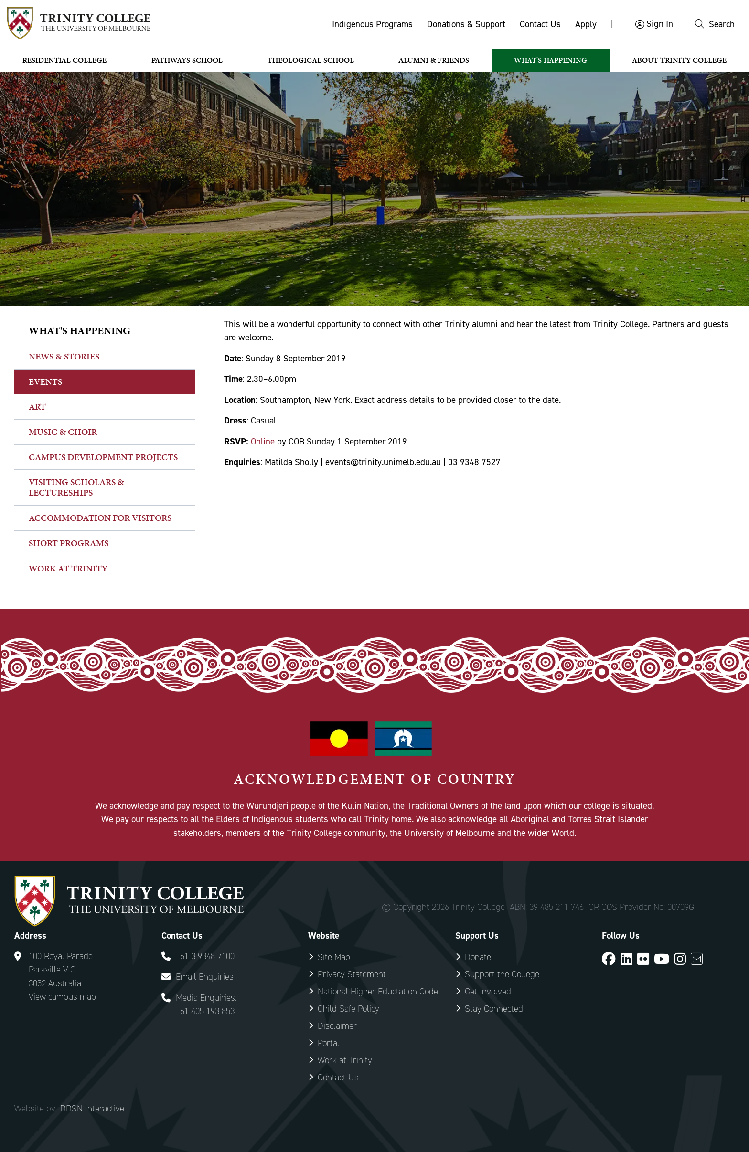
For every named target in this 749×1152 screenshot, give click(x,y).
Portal (329, 1043)
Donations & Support (466, 24)
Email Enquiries (205, 977)
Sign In (659, 24)
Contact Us (540, 24)
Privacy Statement (352, 974)
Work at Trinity (68, 568)
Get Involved (488, 991)
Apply (586, 24)
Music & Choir (63, 431)
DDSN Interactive (92, 1108)
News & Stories (64, 356)
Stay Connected (494, 1009)
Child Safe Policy (348, 1009)
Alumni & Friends (433, 59)
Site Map (334, 957)
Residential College (64, 59)
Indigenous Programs (372, 24)
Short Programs (68, 543)
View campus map (62, 997)
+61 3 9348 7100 (205, 956)
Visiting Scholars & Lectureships (76, 487)
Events (45, 381)
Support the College (502, 974)
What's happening (79, 330)
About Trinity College (679, 59)
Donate (478, 957)
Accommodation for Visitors (100, 517)
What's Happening (550, 59)
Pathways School (187, 59)
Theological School (311, 59)
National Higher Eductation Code (378, 991)
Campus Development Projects (103, 457)
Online (263, 441)
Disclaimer (337, 1026)
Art (37, 406)
